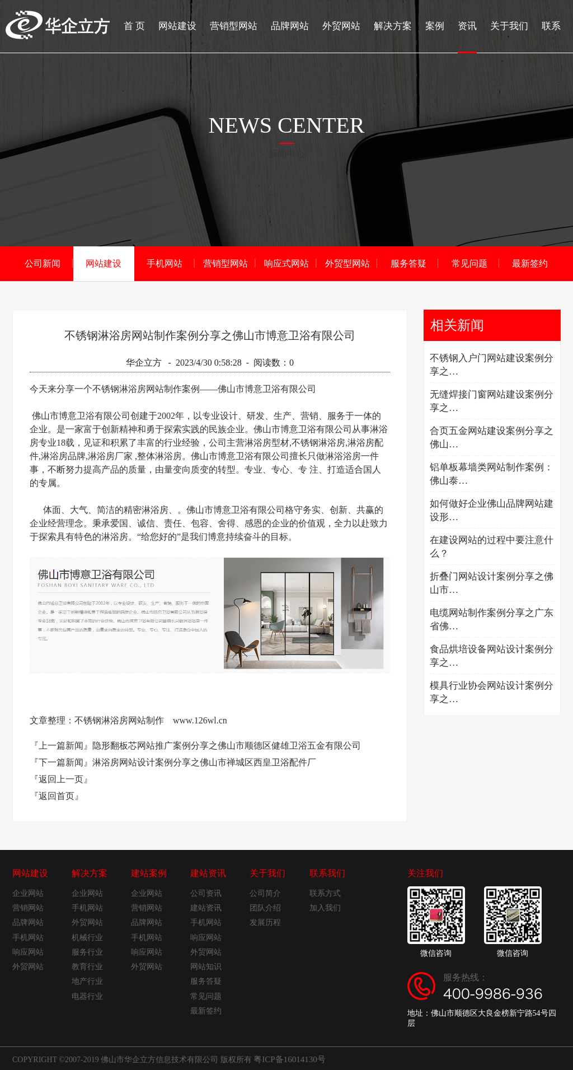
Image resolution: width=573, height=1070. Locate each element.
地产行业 (87, 980)
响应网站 (28, 951)
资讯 (471, 36)
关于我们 (511, 25)
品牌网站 (301, 25)
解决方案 (399, 25)
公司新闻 (42, 263)
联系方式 (325, 893)
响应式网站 (286, 263)
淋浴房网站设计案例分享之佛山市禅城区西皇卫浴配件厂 (204, 762)
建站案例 (149, 872)
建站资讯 (208, 872)
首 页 (152, 25)
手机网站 (164, 263)
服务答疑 (408, 263)
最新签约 (530, 263)
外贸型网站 (347, 263)
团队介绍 (265, 907)
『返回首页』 (56, 795)
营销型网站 (247, 25)
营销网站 (28, 907)
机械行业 (87, 937)
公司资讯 (206, 893)
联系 (552, 25)
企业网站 (28, 893)
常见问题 (469, 263)
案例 (440, 25)
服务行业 (87, 951)
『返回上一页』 (61, 778)
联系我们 (327, 872)
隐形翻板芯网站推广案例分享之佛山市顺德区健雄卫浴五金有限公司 (226, 745)
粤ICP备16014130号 (287, 1058)
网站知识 (206, 966)
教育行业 (87, 966)
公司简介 (265, 893)
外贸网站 (350, 25)
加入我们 (325, 907)
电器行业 (87, 996)
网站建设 (194, 25)
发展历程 (265, 922)
